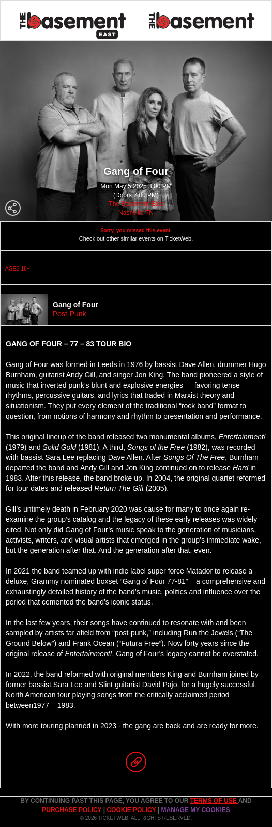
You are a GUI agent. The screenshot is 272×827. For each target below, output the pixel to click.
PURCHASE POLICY (72, 810)
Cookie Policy (132, 810)
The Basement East (136, 204)
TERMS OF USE (214, 800)
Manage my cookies (195, 810)
